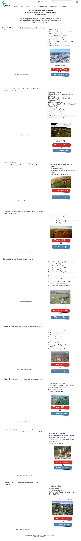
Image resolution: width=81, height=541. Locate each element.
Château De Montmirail (57, 437)
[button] (27, 6)
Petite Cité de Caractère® (65, 42)
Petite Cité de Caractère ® (63, 32)
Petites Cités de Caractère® (28, 28)
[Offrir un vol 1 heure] (63, 518)
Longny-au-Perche (24, 91)
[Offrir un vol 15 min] (61, 190)
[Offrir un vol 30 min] (60, 69)
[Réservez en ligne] (60, 74)
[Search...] (61, 2)
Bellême (6, 30)
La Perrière (14, 30)
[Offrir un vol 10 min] (61, 240)
